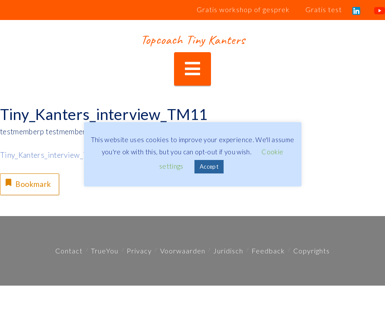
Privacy (139, 250)
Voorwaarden (182, 250)
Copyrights (311, 250)
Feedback (268, 250)
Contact (69, 250)
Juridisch (228, 250)
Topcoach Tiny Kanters (192, 39)
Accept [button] (209, 166)
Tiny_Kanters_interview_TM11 (52, 155)
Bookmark (27, 183)
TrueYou (104, 250)
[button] (192, 69)
